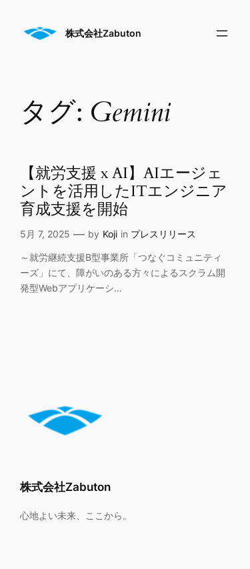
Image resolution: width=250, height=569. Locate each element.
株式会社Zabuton (103, 33)
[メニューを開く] (222, 33)
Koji (110, 233)
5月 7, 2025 (45, 233)
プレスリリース (163, 233)
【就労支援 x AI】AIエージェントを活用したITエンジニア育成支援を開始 (123, 192)
